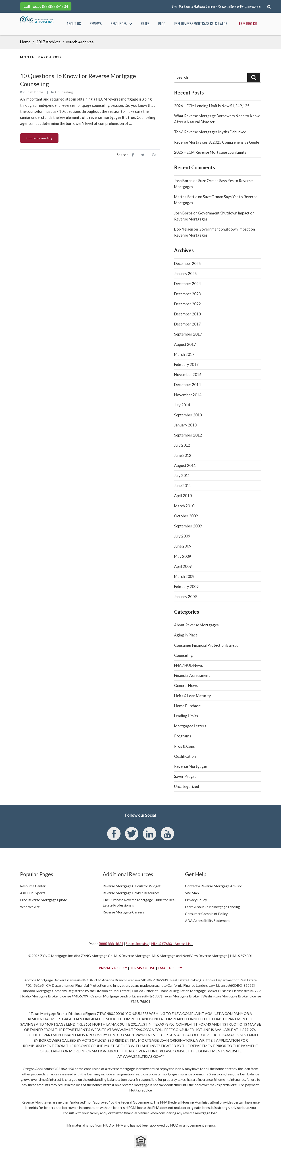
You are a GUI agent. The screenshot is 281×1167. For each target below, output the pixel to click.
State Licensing (137, 943)
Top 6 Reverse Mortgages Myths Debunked (210, 132)
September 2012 (188, 435)
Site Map (192, 893)
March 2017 (184, 354)
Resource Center (33, 886)
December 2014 (187, 384)
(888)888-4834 (55, 6)
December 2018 (187, 314)
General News (186, 685)
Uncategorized (186, 786)
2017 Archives (48, 42)
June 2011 (182, 485)
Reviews (96, 23)
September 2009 (188, 526)
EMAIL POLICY (170, 968)
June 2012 (182, 455)
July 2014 (182, 405)
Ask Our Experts (32, 893)
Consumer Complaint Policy (206, 913)
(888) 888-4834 (111, 943)
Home (25, 42)
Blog (174, 6)
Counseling (64, 92)
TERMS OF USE (142, 968)
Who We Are (30, 907)
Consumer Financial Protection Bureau (206, 645)
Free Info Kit (248, 23)
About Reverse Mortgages (196, 625)
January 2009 (185, 596)
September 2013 (188, 415)
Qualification (185, 756)
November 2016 (188, 374)
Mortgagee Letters (190, 726)
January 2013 (185, 425)
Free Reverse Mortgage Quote (43, 900)
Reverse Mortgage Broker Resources (131, 893)
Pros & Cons (184, 746)
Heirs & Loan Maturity (192, 695)
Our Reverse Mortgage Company (197, 6)
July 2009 (182, 536)
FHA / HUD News (188, 665)
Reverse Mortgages (191, 766)
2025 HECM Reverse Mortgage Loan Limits (210, 152)
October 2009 (186, 516)
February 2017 (186, 364)
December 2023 (187, 294)
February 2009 (186, 586)
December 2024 (187, 283)
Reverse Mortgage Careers (123, 912)
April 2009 (183, 566)
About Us (74, 23)
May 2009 (182, 556)
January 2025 (185, 273)
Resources (121, 24)
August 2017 (185, 344)
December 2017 (187, 324)
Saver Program (187, 776)
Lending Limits (186, 716)
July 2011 (182, 475)
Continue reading (42, 139)
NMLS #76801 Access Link (172, 943)
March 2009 (184, 576)
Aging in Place (186, 635)
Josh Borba (35, 92)
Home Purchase (187, 705)
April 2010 (183, 495)
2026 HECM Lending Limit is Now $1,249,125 (212, 105)
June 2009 (182, 546)
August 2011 (185, 465)
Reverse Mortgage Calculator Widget (131, 886)
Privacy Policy (196, 900)
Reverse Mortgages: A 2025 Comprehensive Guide (216, 142)
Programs (182, 736)
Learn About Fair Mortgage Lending (212, 907)
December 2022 (187, 304)
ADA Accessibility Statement (207, 920)
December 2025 (187, 263)
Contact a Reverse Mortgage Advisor (239, 6)
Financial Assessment (192, 675)
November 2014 (188, 394)
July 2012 (182, 445)
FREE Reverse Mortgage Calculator (200, 23)
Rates (145, 23)
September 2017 (188, 334)
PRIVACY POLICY (113, 968)
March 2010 (184, 506)
